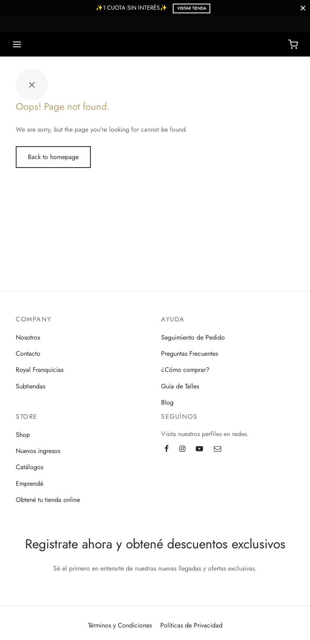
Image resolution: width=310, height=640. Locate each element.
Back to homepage (53, 157)
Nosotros (28, 337)
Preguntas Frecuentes (189, 353)
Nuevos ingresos (38, 450)
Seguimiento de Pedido (193, 337)
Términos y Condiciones (120, 625)
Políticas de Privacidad (191, 625)
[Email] (217, 449)
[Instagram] (182, 449)
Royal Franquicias (39, 369)
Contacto (28, 353)
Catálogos (29, 467)
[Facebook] (166, 449)
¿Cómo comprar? (185, 369)
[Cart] (293, 44)
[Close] (303, 8)
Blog (167, 402)
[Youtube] (199, 449)
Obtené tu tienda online (48, 499)
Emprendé (29, 483)
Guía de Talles (180, 386)
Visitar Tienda (191, 8)
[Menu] (17, 44)
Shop (23, 434)
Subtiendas (30, 386)
